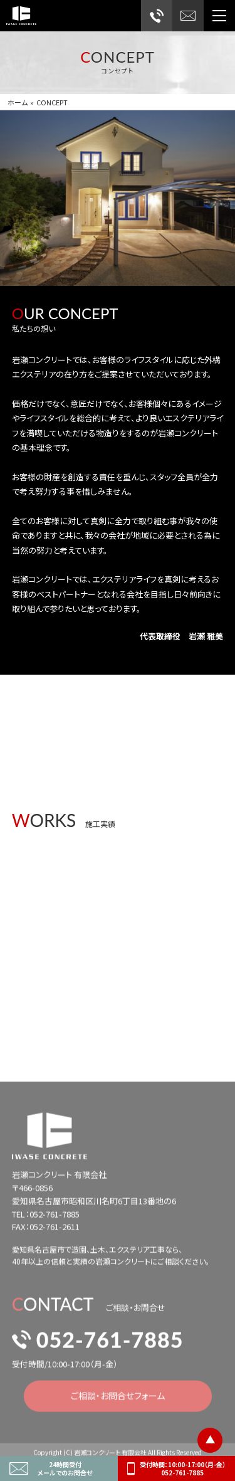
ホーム (18, 102)
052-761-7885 (98, 1344)
